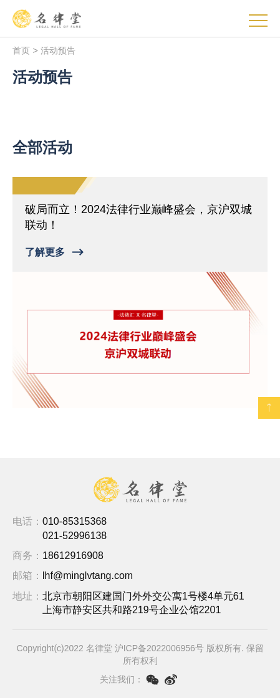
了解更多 (45, 252)
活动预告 (58, 50)
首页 (21, 50)
